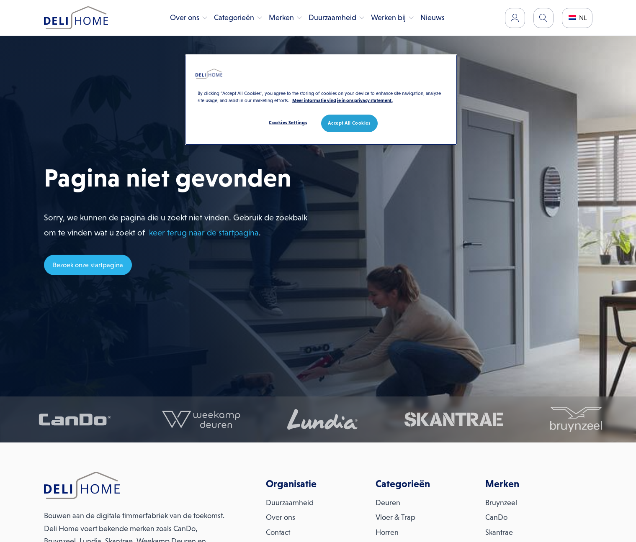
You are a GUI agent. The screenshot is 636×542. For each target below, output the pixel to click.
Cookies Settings (288, 122)
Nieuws (432, 17)
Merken (281, 17)
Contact (278, 532)
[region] (321, 99)
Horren (387, 532)
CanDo (496, 517)
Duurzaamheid (332, 17)
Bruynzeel (501, 503)
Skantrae (499, 532)
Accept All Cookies (349, 122)
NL (578, 17)
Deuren (388, 503)
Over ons (184, 17)
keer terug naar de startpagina (204, 232)
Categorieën (234, 17)
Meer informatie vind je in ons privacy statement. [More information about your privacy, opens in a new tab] (342, 100)
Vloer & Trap (395, 517)
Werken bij (388, 17)
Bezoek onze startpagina (88, 264)
